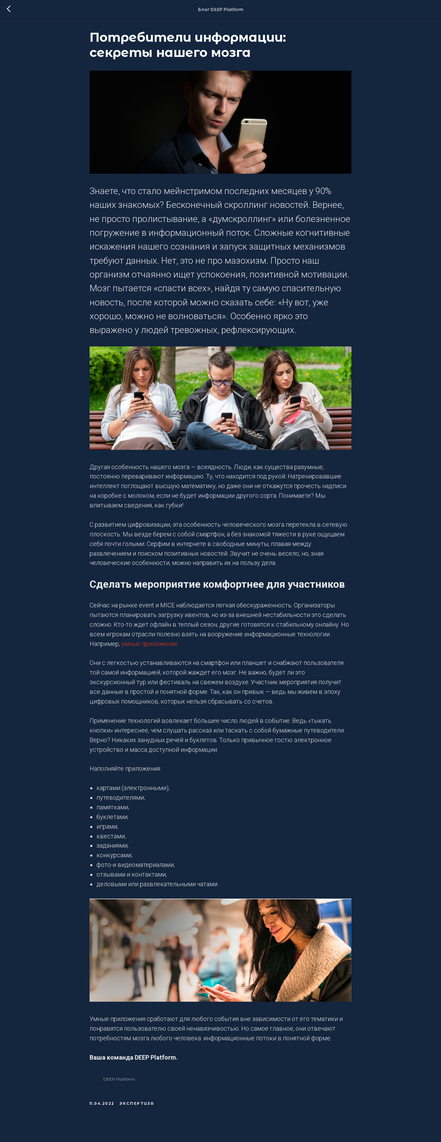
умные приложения (149, 646)
